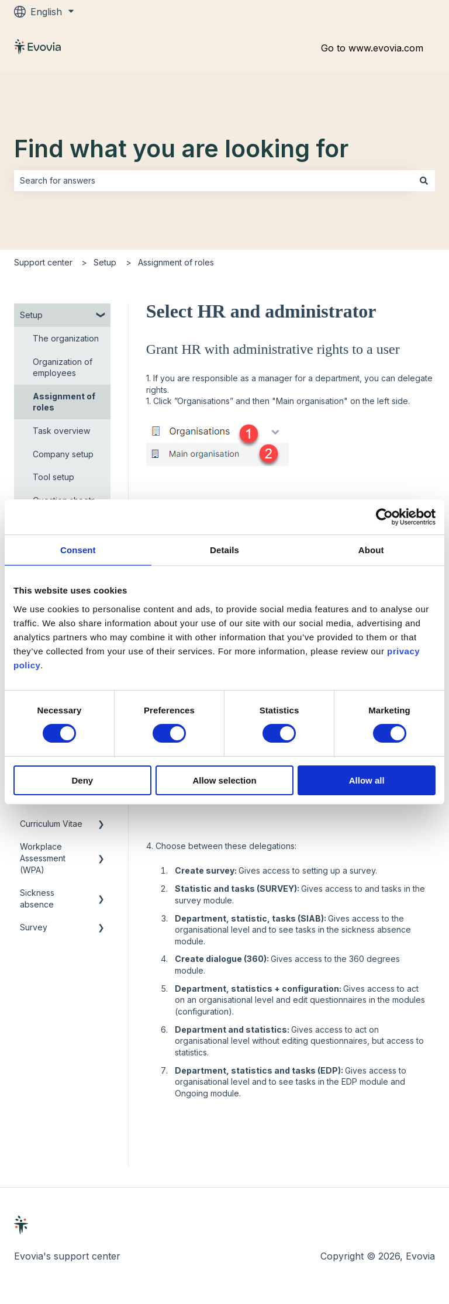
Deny (82, 780)
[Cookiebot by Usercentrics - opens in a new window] (384, 517)
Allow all (367, 780)
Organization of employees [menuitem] (62, 367)
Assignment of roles (176, 262)
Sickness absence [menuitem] (37, 898)
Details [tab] (224, 550)
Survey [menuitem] (33, 927)
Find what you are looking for (181, 148)
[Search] (424, 180)
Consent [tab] (78, 550)
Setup (105, 262)
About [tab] (371, 550)
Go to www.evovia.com (372, 48)
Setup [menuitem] (31, 315)
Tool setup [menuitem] (53, 477)
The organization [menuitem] (66, 338)
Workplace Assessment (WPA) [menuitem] (42, 857)
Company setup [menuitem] (63, 454)
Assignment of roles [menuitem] (64, 402)
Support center (43, 262)
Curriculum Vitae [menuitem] (51, 824)
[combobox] (213, 180)
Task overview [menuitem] (61, 431)
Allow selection (224, 780)
